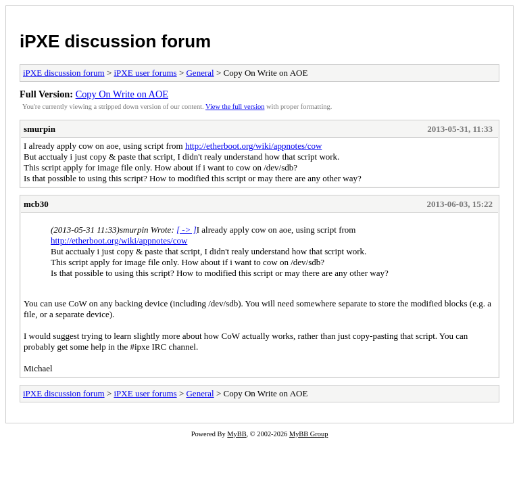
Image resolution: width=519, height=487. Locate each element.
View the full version (234, 106)
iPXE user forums (145, 73)
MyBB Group (308, 434)
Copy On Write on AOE (122, 94)
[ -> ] (186, 230)
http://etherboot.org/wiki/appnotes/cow (253, 146)
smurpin (39, 129)
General (200, 73)
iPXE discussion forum (115, 41)
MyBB (236, 434)
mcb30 (36, 204)
